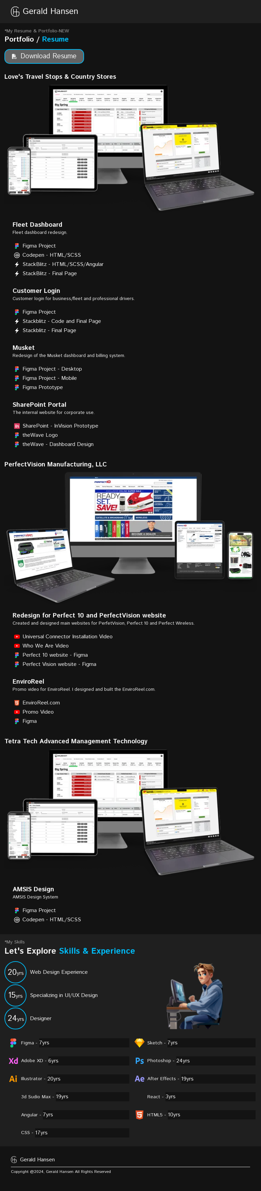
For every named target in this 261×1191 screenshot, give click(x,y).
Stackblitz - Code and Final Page (57, 321)
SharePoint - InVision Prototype (55, 426)
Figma (25, 721)
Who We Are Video (41, 646)
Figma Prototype (38, 387)
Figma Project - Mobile (45, 378)
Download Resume (44, 56)
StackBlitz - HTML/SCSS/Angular (58, 264)
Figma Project (34, 246)
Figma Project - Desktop (47, 369)
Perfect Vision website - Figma (54, 664)
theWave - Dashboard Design (53, 444)
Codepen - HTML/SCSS (47, 255)
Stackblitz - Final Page (44, 330)
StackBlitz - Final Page (45, 273)
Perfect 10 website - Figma (50, 655)
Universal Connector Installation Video (63, 636)
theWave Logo (35, 435)
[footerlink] (204, 1173)
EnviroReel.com (36, 703)
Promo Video (33, 712)
